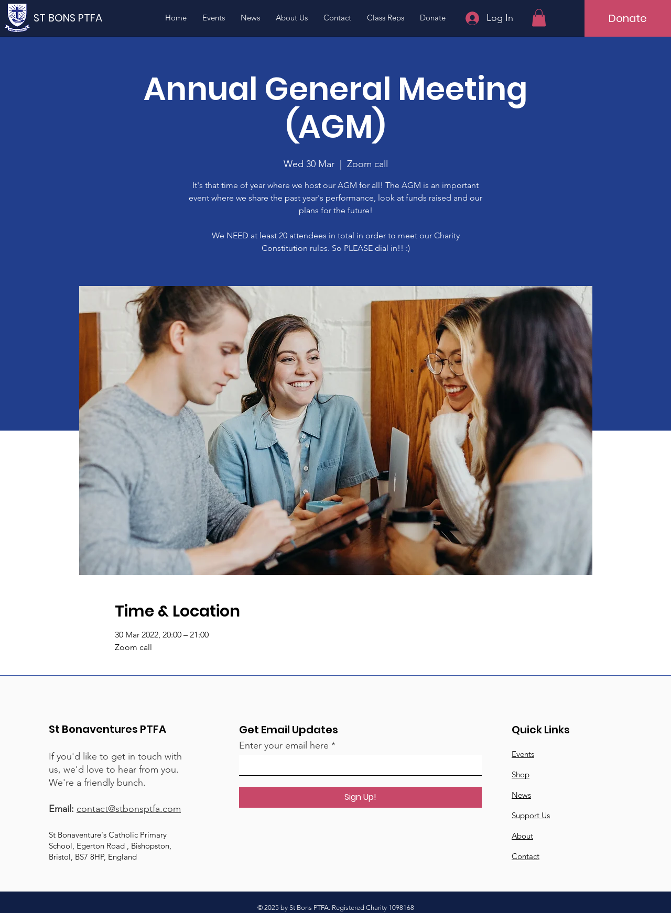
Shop (520, 774)
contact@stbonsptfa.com (129, 809)
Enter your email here (284, 745)
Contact (525, 856)
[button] (539, 17)
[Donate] (628, 18)
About (522, 836)
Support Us (531, 815)
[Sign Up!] (360, 797)
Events (523, 754)
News (521, 795)
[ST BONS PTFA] (72, 17)
